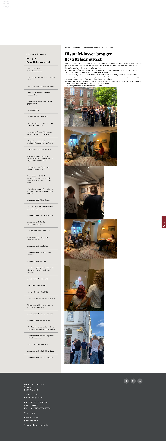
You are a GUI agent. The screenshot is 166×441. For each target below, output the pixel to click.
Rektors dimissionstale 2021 (37, 344)
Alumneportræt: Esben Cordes (38, 200)
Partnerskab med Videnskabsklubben (34, 70)
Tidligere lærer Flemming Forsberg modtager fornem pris (40, 306)
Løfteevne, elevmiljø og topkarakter (40, 86)
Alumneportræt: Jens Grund (37, 279)
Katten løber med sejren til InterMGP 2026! (41, 78)
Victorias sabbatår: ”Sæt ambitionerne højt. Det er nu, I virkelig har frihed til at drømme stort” (39, 179)
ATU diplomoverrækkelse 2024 (38, 231)
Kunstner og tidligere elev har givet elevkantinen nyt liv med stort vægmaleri (40, 270)
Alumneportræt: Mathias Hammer (40, 314)
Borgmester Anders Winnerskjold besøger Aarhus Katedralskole (39, 133)
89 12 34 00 (33, 395)
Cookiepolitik (30, 413)
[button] (162, 5)
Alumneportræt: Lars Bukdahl (38, 246)
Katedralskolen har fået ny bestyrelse (41, 298)
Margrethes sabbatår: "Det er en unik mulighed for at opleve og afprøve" (41, 142)
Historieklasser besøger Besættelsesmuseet (38, 58)
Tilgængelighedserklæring (37, 425)
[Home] (75, 4)
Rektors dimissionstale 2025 (37, 117)
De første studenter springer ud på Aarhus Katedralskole (40, 124)
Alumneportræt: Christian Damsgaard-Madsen (36, 223)
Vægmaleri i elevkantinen (36, 285)
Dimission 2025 (33, 110)
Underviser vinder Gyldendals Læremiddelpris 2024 (38, 168)
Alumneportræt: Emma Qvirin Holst (40, 215)
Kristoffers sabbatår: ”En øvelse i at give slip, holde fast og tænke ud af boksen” (40, 191)
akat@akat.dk (37, 398)
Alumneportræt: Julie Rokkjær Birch (40, 351)
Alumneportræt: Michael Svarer (38, 320)
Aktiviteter (76, 47)
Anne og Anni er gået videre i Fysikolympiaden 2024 (38, 238)
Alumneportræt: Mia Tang (36, 261)
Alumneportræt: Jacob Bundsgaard (40, 358)
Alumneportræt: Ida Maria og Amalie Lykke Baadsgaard (40, 337)
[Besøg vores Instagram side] (133, 381)
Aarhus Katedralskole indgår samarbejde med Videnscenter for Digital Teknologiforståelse (40, 158)
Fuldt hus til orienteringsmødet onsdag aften (38, 94)
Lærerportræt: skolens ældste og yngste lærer (39, 103)
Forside (67, 47)
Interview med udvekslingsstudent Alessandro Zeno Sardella (40, 208)
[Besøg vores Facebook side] (126, 381)
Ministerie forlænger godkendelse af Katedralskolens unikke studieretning (41, 328)
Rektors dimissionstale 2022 (37, 292)
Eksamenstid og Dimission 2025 (39, 150)
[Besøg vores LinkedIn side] (139, 381)
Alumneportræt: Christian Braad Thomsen (39, 254)
